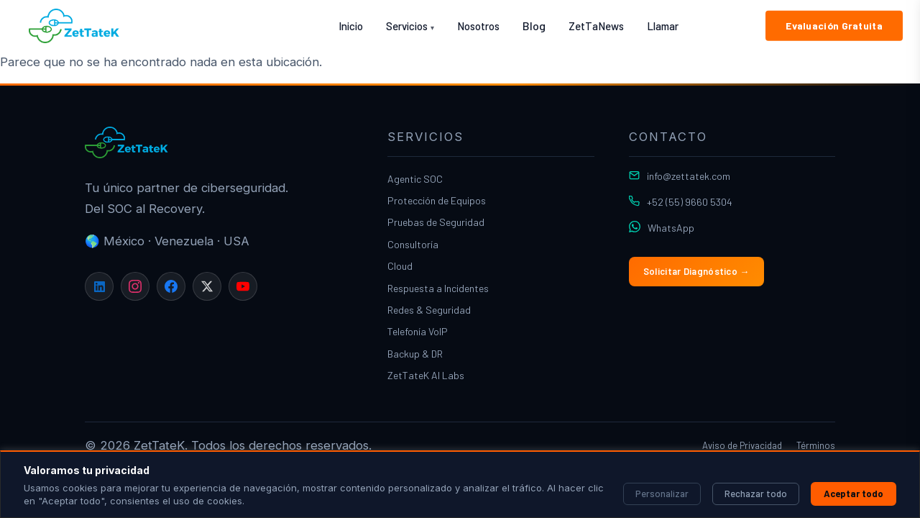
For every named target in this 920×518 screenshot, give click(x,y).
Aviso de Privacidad (742, 445)
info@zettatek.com (688, 176)
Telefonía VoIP (417, 331)
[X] (207, 286)
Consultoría (412, 244)
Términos (815, 445)
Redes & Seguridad (429, 310)
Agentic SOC (415, 179)
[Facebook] (171, 286)
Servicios (410, 25)
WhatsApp (671, 228)
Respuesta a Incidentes (438, 288)
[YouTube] (243, 286)
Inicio (351, 25)
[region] (460, 484)
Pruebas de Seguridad (435, 222)
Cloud (400, 266)
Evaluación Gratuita (834, 25)
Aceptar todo (853, 493)
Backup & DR (415, 353)
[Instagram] (135, 286)
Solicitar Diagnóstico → (696, 271)
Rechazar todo (755, 493)
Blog (534, 25)
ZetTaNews (596, 25)
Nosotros (478, 25)
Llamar (662, 25)
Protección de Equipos (436, 200)
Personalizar (662, 493)
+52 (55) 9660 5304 (689, 202)
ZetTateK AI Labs (425, 375)
